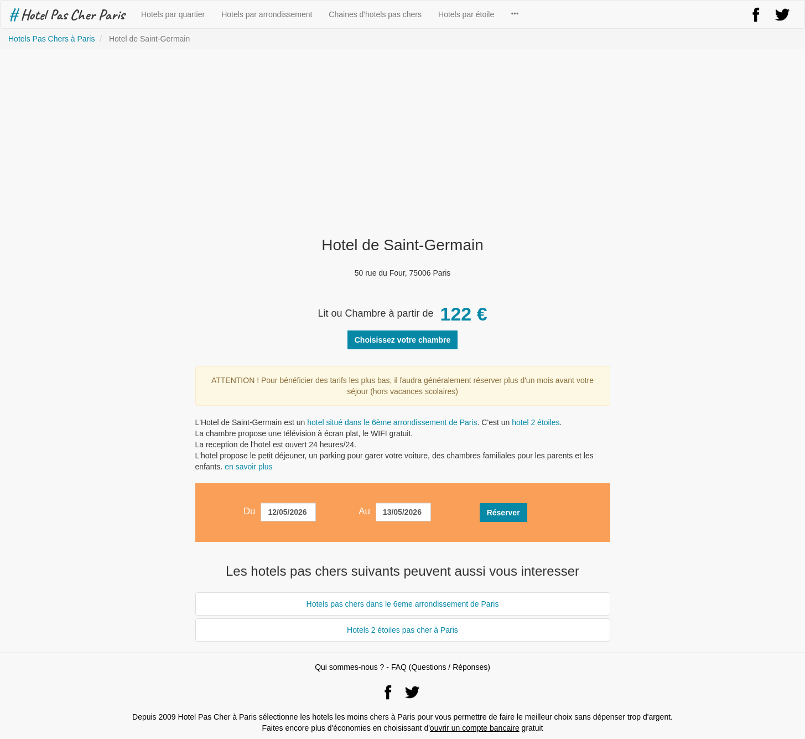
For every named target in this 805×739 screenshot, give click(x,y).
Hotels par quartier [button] (173, 14)
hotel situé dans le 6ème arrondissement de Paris (392, 422)
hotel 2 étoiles (535, 422)
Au (364, 511)
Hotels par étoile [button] (466, 14)
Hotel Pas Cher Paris (66, 14)
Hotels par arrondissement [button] (266, 14)
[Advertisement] (403, 142)
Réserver (503, 512)
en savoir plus (248, 466)
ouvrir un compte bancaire (475, 728)
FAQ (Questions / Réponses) (440, 667)
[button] (514, 14)
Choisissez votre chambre (403, 339)
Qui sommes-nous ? (349, 667)
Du (249, 511)
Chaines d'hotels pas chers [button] (375, 14)
